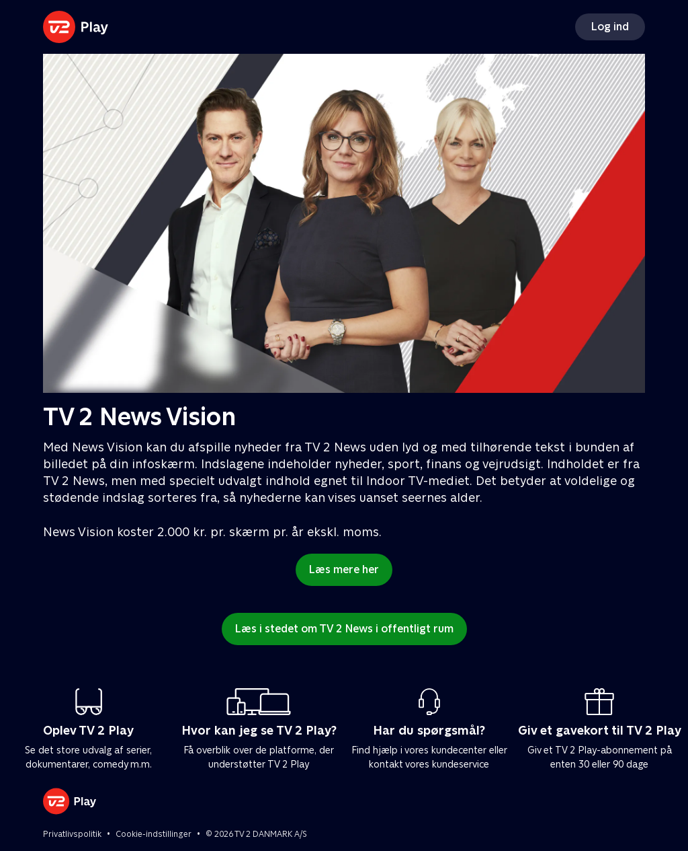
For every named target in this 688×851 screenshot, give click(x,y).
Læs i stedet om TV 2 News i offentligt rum (344, 628)
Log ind (610, 26)
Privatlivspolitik (72, 834)
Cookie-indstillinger (153, 834)
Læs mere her (344, 569)
